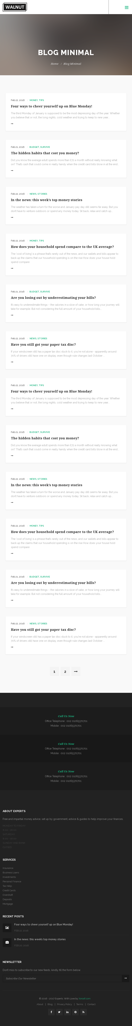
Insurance (8, 868)
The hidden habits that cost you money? (45, 153)
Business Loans (11, 872)
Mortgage (8, 903)
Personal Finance (12, 881)
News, (34, 194)
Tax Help (7, 886)
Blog (50, 1004)
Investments (9, 877)
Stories (42, 194)
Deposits (7, 899)
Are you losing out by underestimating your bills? (53, 298)
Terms (79, 1004)
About (40, 1004)
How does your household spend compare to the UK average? (62, 247)
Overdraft (8, 895)
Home (54, 63)
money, (34, 100)
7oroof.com (85, 998)
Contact (91, 1004)
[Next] (75, 671)
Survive (45, 147)
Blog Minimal (72, 63)
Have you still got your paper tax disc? (43, 344)
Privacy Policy (64, 1004)
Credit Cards (9, 890)
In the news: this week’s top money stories (46, 200)
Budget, (35, 147)
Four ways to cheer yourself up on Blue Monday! (51, 106)
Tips (41, 100)
